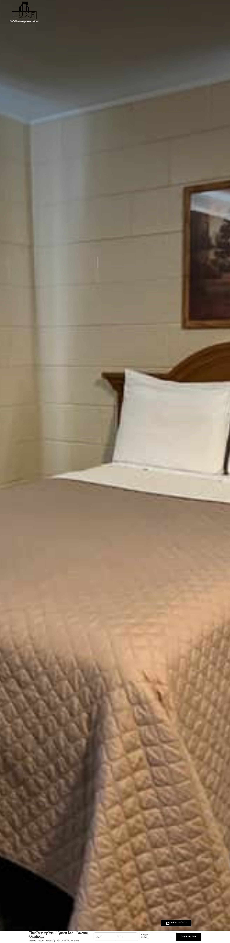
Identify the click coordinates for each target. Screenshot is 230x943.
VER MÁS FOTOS (176, 923)
